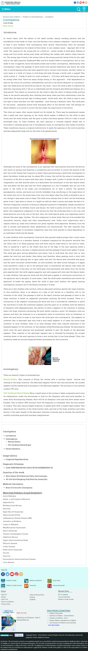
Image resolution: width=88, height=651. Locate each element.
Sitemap (32, 597)
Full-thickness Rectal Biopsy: (16, 393)
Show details (8, 26)
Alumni (3, 597)
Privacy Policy (5, 604)
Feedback (32, 599)
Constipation (49, 17)
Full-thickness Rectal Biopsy (19, 445)
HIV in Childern (63, 594)
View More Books (53, 625)
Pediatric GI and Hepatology (33, 17)
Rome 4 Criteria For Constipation (19, 488)
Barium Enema (14, 442)
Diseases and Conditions (11, 17)
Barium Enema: (10, 379)
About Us (4, 594)
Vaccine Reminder (64, 597)
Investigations (11, 439)
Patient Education (13, 449)
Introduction (11, 436)
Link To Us (4, 599)
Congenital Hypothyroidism (17, 459)
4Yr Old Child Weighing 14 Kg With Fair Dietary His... (27, 479)
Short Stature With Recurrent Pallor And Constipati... (27, 476)
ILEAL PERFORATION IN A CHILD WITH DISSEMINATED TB (29, 468)
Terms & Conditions (7, 602)
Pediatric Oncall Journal (65, 599)
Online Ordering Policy (37, 595)
